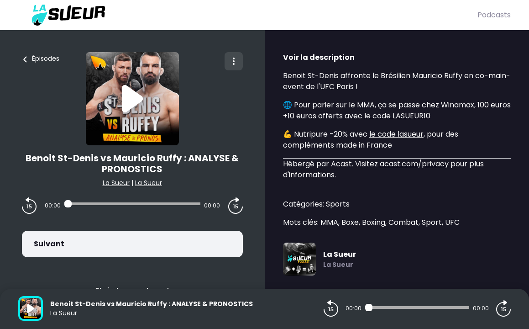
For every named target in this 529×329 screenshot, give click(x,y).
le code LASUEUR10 (397, 116)
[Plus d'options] (234, 61)
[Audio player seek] (132, 204)
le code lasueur (396, 134)
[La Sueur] (247, 15)
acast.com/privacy (414, 164)
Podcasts (494, 15)
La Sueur (116, 182)
